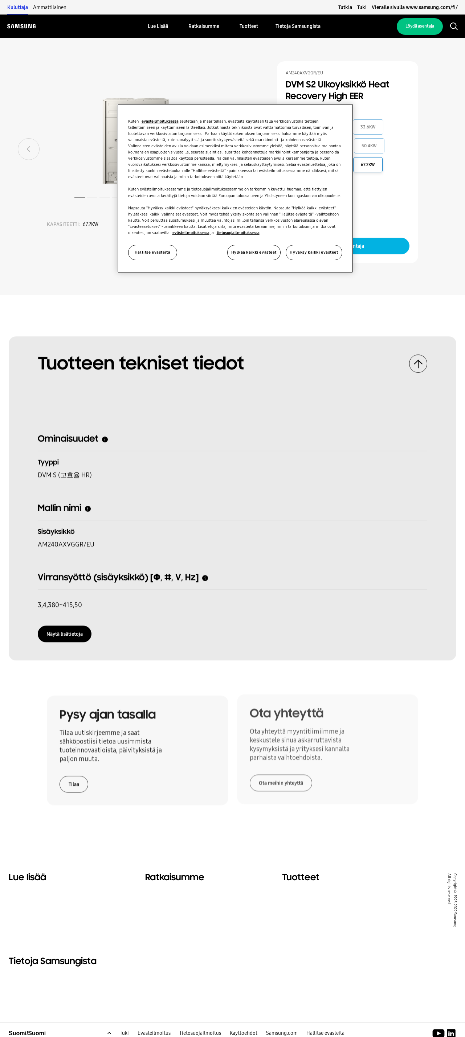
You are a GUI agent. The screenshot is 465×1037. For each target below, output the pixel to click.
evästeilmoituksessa (160, 121)
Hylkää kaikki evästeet (254, 252)
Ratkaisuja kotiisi (169, 894)
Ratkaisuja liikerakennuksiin (185, 903)
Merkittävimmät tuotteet (318, 894)
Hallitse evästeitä (152, 252)
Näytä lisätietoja (64, 631)
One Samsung (28, 921)
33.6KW (368, 127)
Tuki (362, 7)
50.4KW (369, 146)
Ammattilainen (49, 7)
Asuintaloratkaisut (35, 894)
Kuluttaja (17, 7)
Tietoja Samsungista (38, 978)
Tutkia (345, 7)
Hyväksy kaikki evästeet (314, 252)
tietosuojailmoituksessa (238, 232)
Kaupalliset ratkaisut (38, 903)
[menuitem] (158, 26)
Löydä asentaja (419, 26)
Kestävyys (23, 912)
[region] (235, 188)
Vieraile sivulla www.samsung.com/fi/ (415, 7)
